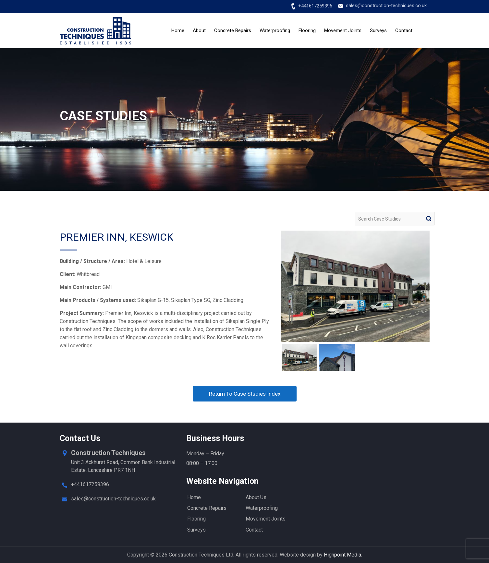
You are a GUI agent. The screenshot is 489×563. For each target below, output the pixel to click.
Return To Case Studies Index (244, 393)
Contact (403, 30)
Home (177, 30)
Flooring (307, 30)
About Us (256, 497)
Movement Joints (342, 30)
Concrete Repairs (232, 30)
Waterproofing (275, 30)
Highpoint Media (342, 555)
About (199, 30)
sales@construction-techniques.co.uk (386, 5)
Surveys (378, 30)
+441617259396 (315, 6)
